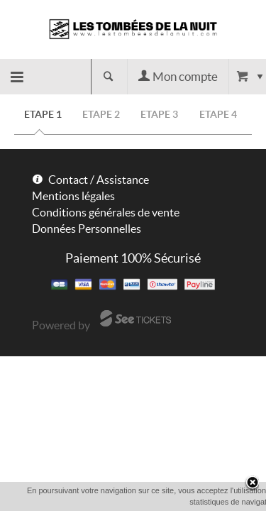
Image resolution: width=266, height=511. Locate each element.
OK (156, 502)
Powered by (61, 325)
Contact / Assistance (98, 179)
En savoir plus (206, 501)
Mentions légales (73, 195)
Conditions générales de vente (105, 212)
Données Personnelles (86, 228)
